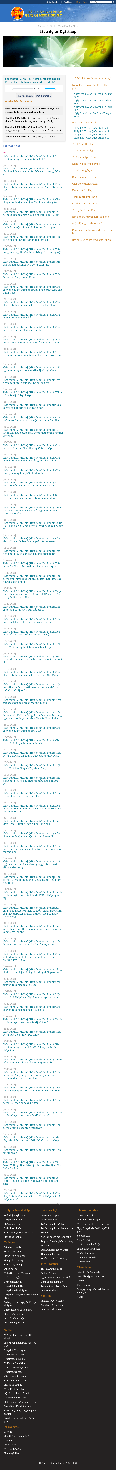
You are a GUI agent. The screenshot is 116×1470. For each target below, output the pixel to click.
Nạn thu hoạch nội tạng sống (56, 1236)
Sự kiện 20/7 (83, 1240)
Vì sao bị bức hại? (50, 1219)
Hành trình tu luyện (14, 1255)
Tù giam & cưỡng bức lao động (57, 1241)
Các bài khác (83, 1284)
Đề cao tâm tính (12, 1251)
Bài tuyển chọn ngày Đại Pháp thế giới (20, 1304)
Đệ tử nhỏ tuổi (11, 1268)
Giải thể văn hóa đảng (85, 183)
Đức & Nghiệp (49, 1263)
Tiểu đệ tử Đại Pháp (84, 196)
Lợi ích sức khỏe (12, 1228)
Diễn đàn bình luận (14, 1318)
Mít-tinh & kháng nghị (88, 1219)
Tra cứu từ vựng (12, 1449)
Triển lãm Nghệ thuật (88, 1244)
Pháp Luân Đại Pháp (17, 1210)
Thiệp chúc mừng (86, 1253)
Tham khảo (84, 1267)
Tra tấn (45, 1232)
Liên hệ (8, 1431)
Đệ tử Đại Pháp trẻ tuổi (85, 203)
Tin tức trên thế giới (84, 150)
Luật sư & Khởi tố (50, 1290)
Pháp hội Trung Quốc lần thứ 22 (91, 128)
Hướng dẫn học (12, 1223)
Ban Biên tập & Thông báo (90, 1276)
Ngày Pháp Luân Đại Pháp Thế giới (93, 1230)
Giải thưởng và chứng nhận (18, 1232)
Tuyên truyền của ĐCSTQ (54, 1258)
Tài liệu (81, 1280)
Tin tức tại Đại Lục (83, 144)
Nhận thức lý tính (13, 1314)
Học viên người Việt (14, 1322)
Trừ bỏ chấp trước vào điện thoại (91, 78)
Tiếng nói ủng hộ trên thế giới (93, 1223)
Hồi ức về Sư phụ (13, 1236)
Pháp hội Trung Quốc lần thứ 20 (91, 134)
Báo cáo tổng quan (50, 1215)
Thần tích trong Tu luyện (17, 1273)
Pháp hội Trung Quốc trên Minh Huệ (21, 1296)
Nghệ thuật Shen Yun (88, 1248)
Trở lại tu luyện (12, 1277)
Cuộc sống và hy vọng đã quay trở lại (20, 1412)
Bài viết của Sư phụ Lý (89, 1272)
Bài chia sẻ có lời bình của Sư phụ (92, 239)
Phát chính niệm (13, 1281)
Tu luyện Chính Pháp (84, 210)
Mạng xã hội (10, 1444)
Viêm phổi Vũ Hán (87, 1257)
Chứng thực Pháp (13, 1264)
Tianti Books (68, 2)
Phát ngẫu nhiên (25, 96)
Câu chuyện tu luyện (84, 177)
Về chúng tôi (12, 1426)
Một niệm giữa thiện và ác (87, 223)
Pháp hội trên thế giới (15, 1290)
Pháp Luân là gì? (13, 1219)
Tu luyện (9, 1242)
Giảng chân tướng (13, 1260)
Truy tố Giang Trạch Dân (54, 1286)
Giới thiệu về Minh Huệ (16, 1436)
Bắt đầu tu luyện (13, 1247)
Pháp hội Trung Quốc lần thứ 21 (91, 131)
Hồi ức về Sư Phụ (82, 190)
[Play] (8, 88)
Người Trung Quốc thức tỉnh (56, 1277)
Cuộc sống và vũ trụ (51, 1309)
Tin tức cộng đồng (86, 1215)
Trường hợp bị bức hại (53, 1223)
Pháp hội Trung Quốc (84, 122)
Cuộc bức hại (49, 1210)
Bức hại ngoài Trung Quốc (54, 1249)
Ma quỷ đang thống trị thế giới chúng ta (93, 1291)
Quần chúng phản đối (52, 1281)
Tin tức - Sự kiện (87, 1210)
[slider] (22, 88)
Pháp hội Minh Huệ (14, 1286)
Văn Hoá (46, 1295)
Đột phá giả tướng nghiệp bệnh (90, 216)
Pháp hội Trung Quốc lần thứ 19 (91, 137)
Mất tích (45, 1245)
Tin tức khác (83, 1261)
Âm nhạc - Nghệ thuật (52, 1305)
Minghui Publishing (53, 2)
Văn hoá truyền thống (52, 1300)
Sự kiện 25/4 (83, 1235)
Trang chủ (43, 26)
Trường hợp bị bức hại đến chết (57, 1228)
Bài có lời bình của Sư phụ (18, 1309)
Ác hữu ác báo (48, 1273)
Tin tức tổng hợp (82, 170)
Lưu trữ (8, 1440)
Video (80, 1296)
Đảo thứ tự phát (43, 96)
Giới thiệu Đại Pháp (14, 1215)
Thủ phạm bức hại (50, 1254)
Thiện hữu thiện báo (51, 1268)
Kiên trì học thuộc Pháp (86, 163)
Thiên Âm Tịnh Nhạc (84, 157)
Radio (53, 26)
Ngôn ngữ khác (81, 2)
